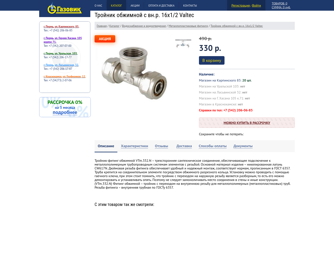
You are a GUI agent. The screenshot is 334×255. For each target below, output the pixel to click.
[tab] (106, 146)
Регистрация (241, 5)
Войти (256, 5)
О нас (98, 5)
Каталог (116, 5)
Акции (135, 5)
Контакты (190, 5)
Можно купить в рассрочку (247, 123)
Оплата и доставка (161, 5)
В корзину (211, 60)
